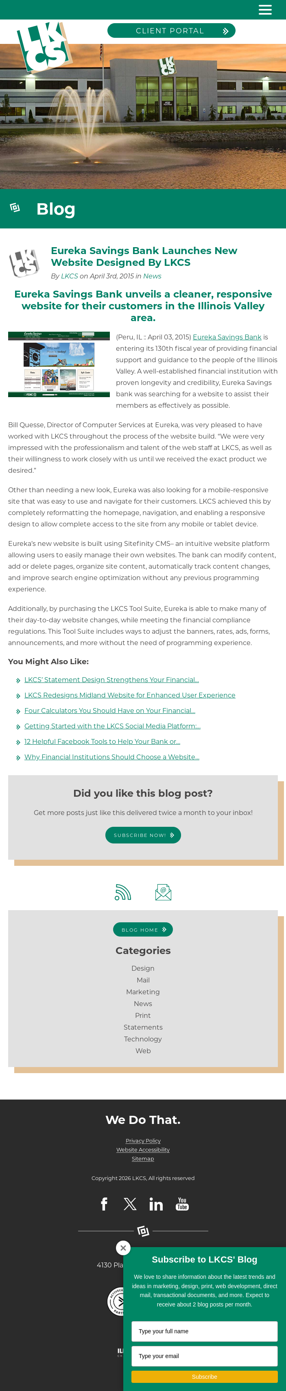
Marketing (143, 992)
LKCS (69, 276)
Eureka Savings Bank (227, 337)
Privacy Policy (143, 1141)
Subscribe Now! (140, 835)
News (152, 276)
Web (143, 1051)
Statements (143, 1027)
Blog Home (140, 930)
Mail (143, 980)
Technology (143, 1039)
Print (143, 1015)
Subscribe (204, 1377)
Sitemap (143, 1159)
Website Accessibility (143, 1150)
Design (143, 968)
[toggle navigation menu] (262, 10)
